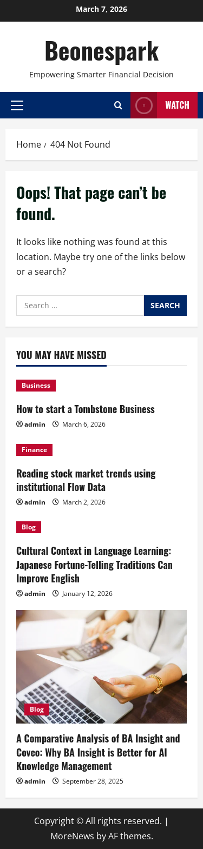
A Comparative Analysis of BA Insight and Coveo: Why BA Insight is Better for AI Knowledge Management (98, 751)
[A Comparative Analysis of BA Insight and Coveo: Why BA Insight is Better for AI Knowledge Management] (101, 667)
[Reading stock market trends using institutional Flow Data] (101, 450)
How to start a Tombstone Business (85, 409)
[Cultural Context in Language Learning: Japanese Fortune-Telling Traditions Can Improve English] (101, 527)
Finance (34, 449)
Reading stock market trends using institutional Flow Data (85, 480)
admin (34, 424)
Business (36, 385)
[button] (17, 105)
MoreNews (72, 836)
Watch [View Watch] (159, 105)
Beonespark (101, 50)
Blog (29, 527)
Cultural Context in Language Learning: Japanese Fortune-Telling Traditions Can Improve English (94, 564)
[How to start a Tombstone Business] (101, 385)
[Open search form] (118, 105)
